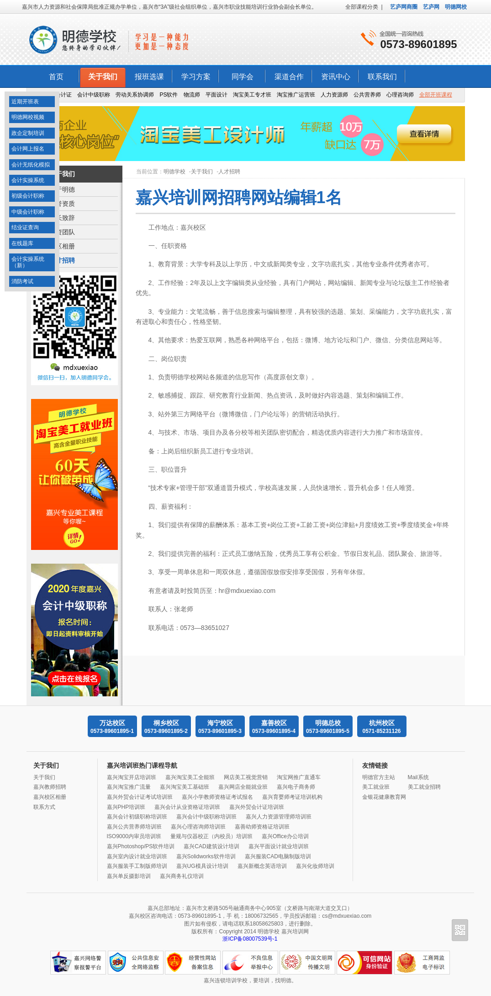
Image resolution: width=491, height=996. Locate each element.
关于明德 (62, 189)
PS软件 (168, 95)
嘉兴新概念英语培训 (262, 866)
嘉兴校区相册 (49, 797)
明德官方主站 (378, 777)
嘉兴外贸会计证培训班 (256, 807)
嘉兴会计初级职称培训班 (137, 816)
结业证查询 (25, 227)
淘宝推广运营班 (296, 95)
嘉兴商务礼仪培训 (182, 876)
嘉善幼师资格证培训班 (262, 827)
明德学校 (174, 171)
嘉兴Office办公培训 (285, 836)
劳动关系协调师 (135, 95)
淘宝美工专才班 (252, 95)
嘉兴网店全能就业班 (243, 787)
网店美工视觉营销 (246, 777)
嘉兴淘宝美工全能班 (190, 777)
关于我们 (102, 77)
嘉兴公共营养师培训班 (134, 827)
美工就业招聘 (424, 787)
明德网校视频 (27, 117)
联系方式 (44, 807)
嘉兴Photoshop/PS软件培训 (141, 846)
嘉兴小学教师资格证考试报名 (217, 797)
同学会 (242, 77)
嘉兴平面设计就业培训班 (278, 846)
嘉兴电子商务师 (296, 787)
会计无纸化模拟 (30, 165)
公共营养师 (367, 95)
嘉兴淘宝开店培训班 (131, 777)
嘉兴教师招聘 (49, 787)
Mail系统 (418, 777)
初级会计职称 (27, 196)
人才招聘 (62, 260)
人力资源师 (334, 95)
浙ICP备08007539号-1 (249, 939)
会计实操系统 (27, 180)
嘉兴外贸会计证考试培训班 (140, 797)
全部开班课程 (435, 95)
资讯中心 (335, 77)
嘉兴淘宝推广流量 (129, 787)
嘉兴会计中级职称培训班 (206, 816)
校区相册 (62, 246)
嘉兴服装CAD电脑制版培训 (278, 856)
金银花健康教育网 (384, 797)
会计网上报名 (27, 148)
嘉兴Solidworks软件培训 (206, 856)
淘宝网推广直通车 (299, 777)
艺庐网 (431, 7)
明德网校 (456, 7)
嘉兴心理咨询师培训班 (198, 827)
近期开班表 (25, 101)
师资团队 (62, 232)
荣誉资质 (62, 203)
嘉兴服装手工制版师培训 (137, 866)
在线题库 (22, 243)
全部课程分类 (361, 7)
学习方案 (196, 77)
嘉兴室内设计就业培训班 (137, 856)
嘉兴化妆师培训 (315, 866)
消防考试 (22, 281)
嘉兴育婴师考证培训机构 (292, 797)
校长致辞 (62, 217)
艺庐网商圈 (403, 7)
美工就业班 (376, 787)
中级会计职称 (27, 212)
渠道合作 (289, 77)
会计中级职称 (93, 95)
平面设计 (216, 95)
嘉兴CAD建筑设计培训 (211, 846)
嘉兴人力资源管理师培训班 (278, 816)
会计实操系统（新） (27, 262)
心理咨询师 (400, 95)
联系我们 (382, 77)
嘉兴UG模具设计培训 (202, 866)
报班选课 (149, 77)
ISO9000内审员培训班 (134, 836)
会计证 (63, 95)
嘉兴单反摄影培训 (129, 876)
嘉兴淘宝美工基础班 (184, 787)
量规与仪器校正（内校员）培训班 (211, 836)
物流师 (192, 95)
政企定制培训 (27, 133)
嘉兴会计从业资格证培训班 (187, 807)
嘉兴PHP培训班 (126, 807)
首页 (56, 77)
